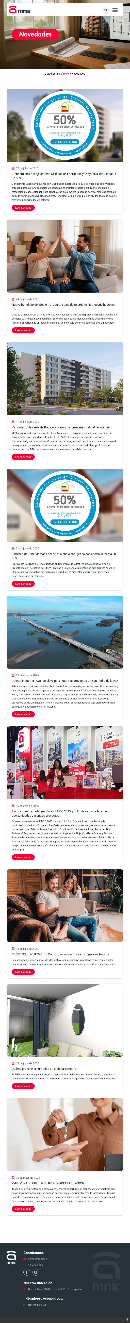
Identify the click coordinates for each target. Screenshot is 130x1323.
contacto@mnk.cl (38, 1259)
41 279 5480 (35, 1264)
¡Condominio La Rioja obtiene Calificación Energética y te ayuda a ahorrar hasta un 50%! (64, 176)
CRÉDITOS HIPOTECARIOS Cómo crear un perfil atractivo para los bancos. (61, 954)
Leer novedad (23, 207)
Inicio (65, 73)
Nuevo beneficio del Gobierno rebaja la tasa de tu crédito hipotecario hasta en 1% (63, 307)
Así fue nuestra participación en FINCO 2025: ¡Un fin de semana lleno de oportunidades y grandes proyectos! (59, 813)
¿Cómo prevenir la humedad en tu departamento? (45, 1068)
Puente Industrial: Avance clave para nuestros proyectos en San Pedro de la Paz (65, 680)
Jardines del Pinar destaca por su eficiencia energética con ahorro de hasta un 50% (64, 556)
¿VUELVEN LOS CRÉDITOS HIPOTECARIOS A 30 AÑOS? (48, 1183)
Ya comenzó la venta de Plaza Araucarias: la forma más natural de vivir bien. (62, 427)
